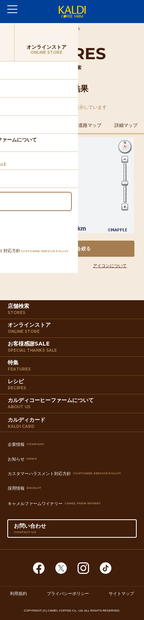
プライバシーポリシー (68, 593)
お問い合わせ (72, 530)
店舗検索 (73, 311)
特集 (73, 367)
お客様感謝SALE (73, 348)
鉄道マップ (54, 125)
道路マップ (89, 125)
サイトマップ (121, 593)
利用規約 (18, 593)
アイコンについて (110, 265)
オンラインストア (73, 329)
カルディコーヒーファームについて (73, 405)
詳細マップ (125, 125)
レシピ (73, 386)
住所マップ (18, 125)
